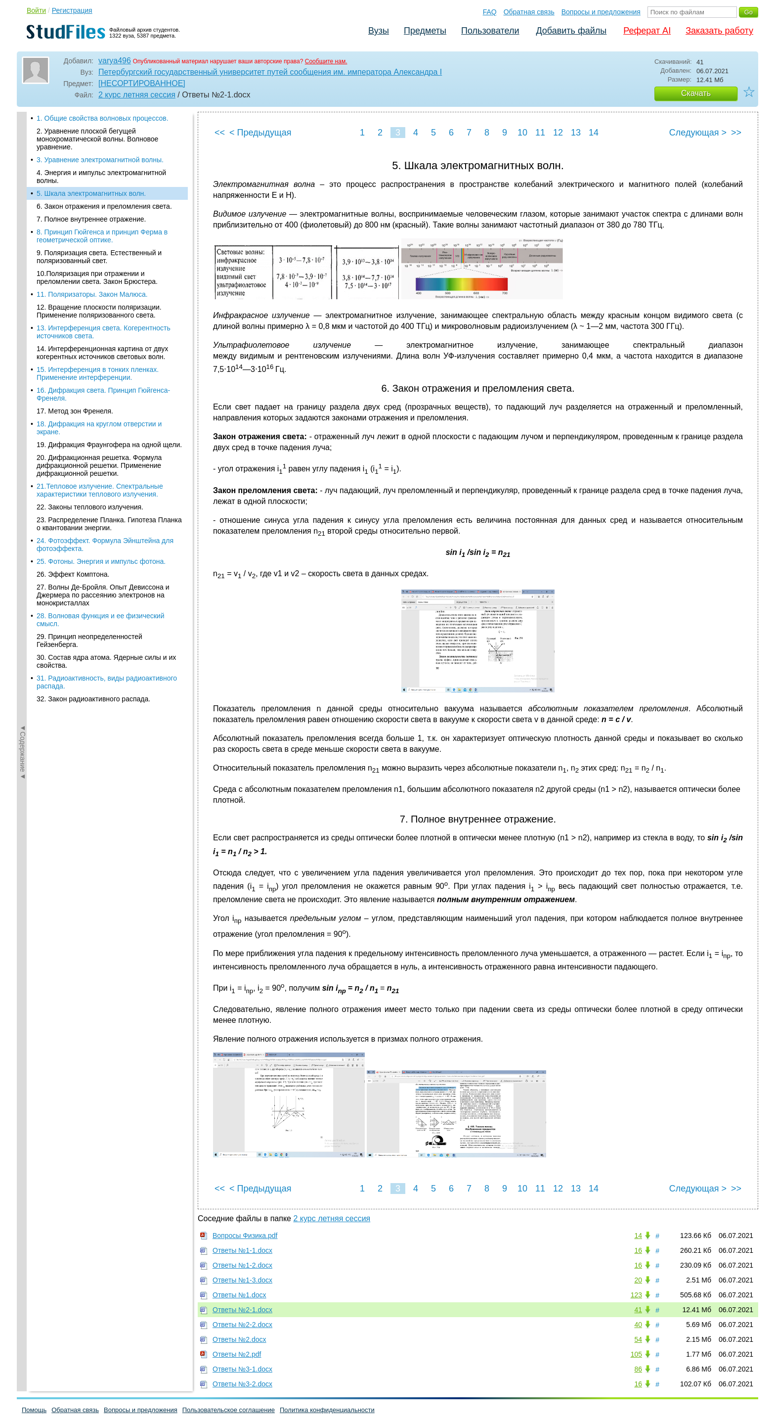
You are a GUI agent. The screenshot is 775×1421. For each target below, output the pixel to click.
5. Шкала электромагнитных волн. (91, 141)
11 (540, 133)
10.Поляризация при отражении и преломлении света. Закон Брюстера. (97, 225)
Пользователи (490, 31)
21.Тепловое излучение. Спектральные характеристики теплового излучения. (100, 438)
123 (636, 1295)
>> (736, 133)
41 (638, 1310)
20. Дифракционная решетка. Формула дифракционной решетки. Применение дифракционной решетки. (99, 413)
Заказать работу (719, 31)
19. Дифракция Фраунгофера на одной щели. (109, 392)
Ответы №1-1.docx (242, 1250)
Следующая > (698, 133)
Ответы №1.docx (239, 1295)
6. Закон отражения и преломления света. (104, 154)
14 (594, 133)
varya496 (114, 60)
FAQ (490, 12)
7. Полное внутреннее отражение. (91, 167)
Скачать (696, 93)
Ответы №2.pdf (237, 1354)
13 (576, 133)
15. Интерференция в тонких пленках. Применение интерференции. (98, 321)
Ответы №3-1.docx (242, 1369)
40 (638, 1325)
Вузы (378, 31)
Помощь (34, 1410)
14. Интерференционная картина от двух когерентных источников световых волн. (102, 300)
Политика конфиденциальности (327, 1410)
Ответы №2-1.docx (242, 1310)
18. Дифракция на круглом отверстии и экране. (99, 375)
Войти (36, 10)
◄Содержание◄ (23, 285)
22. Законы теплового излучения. (90, 454)
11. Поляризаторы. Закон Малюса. (92, 242)
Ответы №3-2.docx (242, 1384)
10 (522, 133)
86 (638, 1369)
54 (638, 1339)
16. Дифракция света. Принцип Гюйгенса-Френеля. (103, 342)
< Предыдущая (260, 133)
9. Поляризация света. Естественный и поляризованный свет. (99, 204)
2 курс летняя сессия (136, 95)
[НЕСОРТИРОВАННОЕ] (141, 83)
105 (636, 1354)
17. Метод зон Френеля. (75, 359)
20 (638, 1280)
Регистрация (72, 10)
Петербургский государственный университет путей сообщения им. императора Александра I (270, 72)
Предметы (425, 31)
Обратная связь (529, 12)
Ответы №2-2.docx (242, 1325)
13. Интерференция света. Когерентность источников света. (104, 279)
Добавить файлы (571, 31)
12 (558, 133)
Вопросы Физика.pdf (245, 1235)
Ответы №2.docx (239, 1339)
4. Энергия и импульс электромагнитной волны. (101, 124)
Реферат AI (647, 31)
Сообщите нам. (326, 61)
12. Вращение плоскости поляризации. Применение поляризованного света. (99, 259)
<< (220, 133)
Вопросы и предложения (601, 12)
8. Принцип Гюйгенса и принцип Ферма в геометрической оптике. (102, 183)
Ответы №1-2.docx (242, 1265)
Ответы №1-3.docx (242, 1280)
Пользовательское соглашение (228, 1410)
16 (638, 1250)
